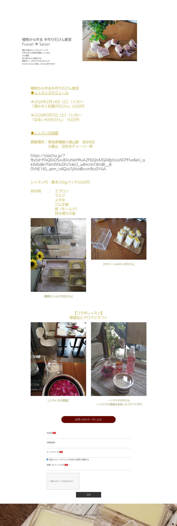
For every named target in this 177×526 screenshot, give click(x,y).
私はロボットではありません (60, 481)
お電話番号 (51, 442)
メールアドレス (53, 452)
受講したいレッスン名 (55, 465)
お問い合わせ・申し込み (88, 419)
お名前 (49, 433)
